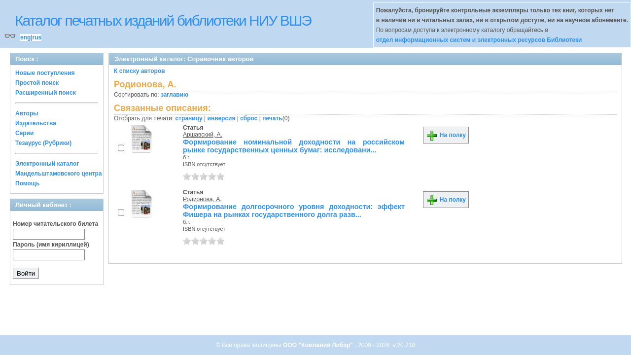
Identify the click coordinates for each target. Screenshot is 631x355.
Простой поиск (37, 82)
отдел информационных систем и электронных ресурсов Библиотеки (479, 39)
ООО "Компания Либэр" (318, 345)
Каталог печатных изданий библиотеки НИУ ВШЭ (163, 20)
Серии (24, 133)
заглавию (174, 94)
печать (272, 118)
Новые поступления (45, 73)
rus (36, 37)
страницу (189, 118)
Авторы (26, 113)
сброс (248, 118)
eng (25, 37)
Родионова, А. (202, 199)
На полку (446, 135)
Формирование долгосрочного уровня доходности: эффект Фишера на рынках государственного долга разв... (294, 210)
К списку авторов (139, 71)
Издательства (35, 123)
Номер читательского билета (55, 223)
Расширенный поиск (45, 92)
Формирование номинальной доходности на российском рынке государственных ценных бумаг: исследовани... (294, 146)
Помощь (27, 183)
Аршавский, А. (202, 134)
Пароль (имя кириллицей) (51, 244)
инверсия (222, 118)
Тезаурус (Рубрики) (43, 143)
